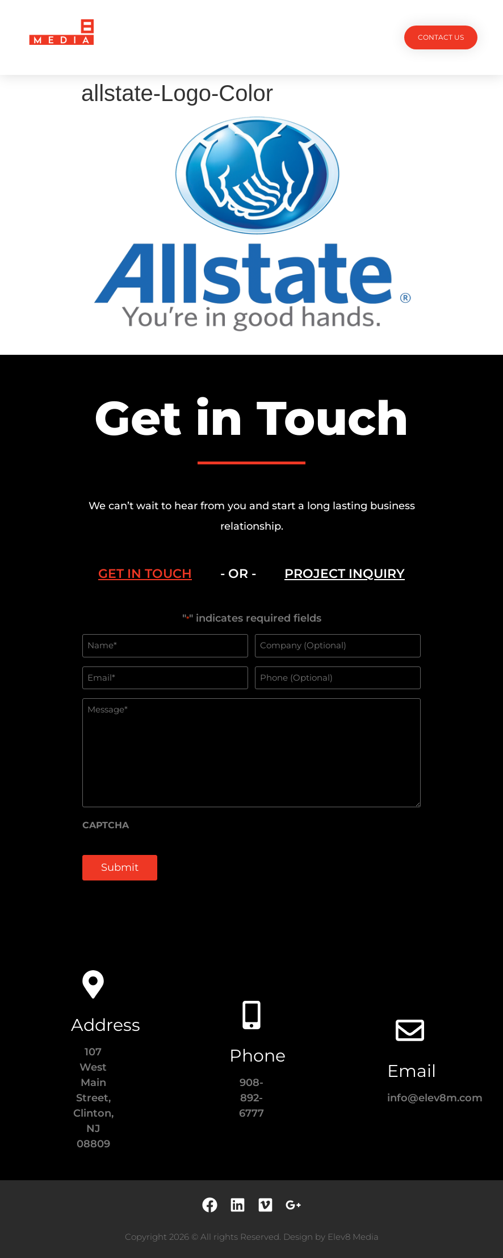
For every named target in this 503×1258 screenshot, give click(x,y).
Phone (257, 1055)
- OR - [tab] (238, 573)
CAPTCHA (105, 825)
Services (201, 37)
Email (411, 1070)
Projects (148, 37)
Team (244, 37)
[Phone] (251, 1015)
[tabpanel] (251, 753)
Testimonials (296, 37)
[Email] (410, 1030)
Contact (356, 37)
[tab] (145, 574)
